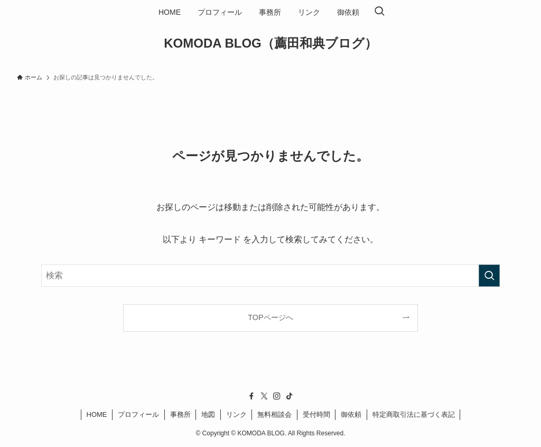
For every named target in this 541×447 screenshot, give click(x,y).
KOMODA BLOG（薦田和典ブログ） (270, 43)
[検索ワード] (270, 275)
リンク (236, 414)
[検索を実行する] (489, 275)
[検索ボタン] (379, 12)
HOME (97, 414)
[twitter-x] (264, 396)
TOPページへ (270, 317)
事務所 (180, 414)
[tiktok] (289, 396)
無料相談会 (274, 414)
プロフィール (138, 414)
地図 (208, 414)
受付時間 (316, 414)
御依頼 (351, 414)
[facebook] (251, 396)
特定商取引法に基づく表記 (413, 414)
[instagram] (277, 396)
